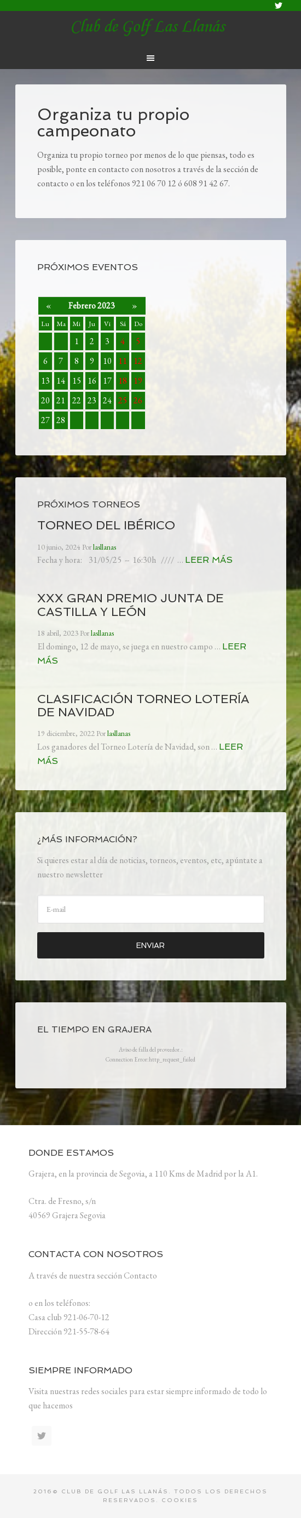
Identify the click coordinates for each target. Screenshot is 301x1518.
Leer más (209, 560)
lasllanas (150, 27)
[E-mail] (150, 909)
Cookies (179, 1500)
